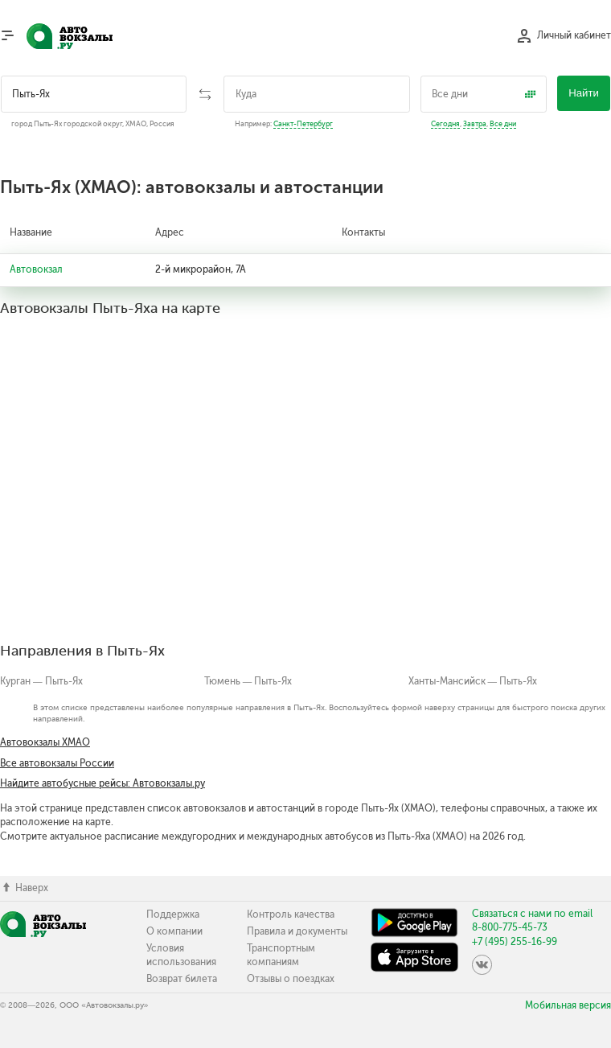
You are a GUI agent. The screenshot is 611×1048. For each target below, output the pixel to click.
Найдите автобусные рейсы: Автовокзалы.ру (102, 783)
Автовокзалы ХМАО (45, 742)
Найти (583, 93)
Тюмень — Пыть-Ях (248, 681)
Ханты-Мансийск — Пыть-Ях (473, 681)
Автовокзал (36, 269)
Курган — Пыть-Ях (41, 681)
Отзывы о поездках (290, 978)
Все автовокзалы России (57, 763)
